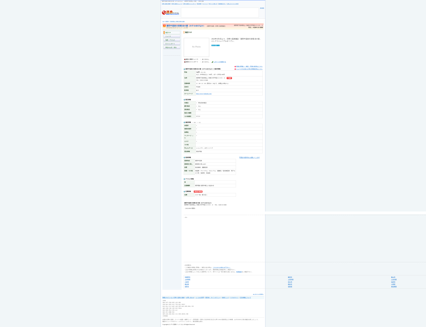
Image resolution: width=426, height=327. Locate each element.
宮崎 (180, 314)
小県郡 (393, 284)
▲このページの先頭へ (258, 294)
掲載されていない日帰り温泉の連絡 (173, 297)
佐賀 (167, 314)
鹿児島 (183, 314)
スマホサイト (234, 297)
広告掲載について (245, 297)
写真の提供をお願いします (249, 157)
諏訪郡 (187, 284)
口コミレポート (170, 44)
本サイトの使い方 (213, 3)
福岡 (164, 314)
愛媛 (170, 312)
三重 (192, 306)
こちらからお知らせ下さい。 (222, 267)
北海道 (164, 300)
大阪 (170, 308)
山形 (176, 302)
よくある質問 (200, 297)
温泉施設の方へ (222, 3)
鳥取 (164, 310)
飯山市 (393, 277)
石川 (170, 306)
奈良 (176, 308)
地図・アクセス (170, 40)
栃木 (167, 304)
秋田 (173, 302)
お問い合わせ (190, 297)
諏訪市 (290, 284)
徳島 (164, 312)
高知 (173, 312)
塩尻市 (393, 282)
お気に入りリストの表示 (233, 3)
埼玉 (173, 304)
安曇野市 (187, 277)
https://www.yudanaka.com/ (204, 93)
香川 (167, 312)
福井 (173, 306)
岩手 (167, 302)
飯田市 (290, 277)
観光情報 (199, 3)
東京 (180, 304)
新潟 (164, 306)
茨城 (164, 304)
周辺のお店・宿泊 (170, 47)
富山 (167, 306)
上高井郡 (291, 279)
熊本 (173, 314)
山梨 (176, 306)
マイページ (205, 3)
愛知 (189, 306)
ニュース (168, 36)
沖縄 (187, 314)
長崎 (170, 314)
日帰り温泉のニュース (176, 3)
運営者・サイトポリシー (213, 297)
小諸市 (187, 282)
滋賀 (164, 308)
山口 (176, 310)
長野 (180, 306)
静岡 (186, 306)
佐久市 (290, 282)
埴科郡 (290, 286)
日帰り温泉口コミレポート (189, 3)
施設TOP (168, 32)
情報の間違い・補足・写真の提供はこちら (249, 66)
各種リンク (225, 297)
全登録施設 (165, 315)
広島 (173, 310)
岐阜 (183, 306)
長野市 (187, 286)
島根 (167, 310)
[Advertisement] (172, 89)
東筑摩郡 (394, 286)
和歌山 (180, 308)
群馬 (170, 304)
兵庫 (173, 308)
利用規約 (239, 272)
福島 (180, 302)
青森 (164, 302)
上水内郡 (394, 279)
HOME (262, 8)
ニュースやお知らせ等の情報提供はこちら (249, 69)
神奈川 (183, 304)
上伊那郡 (187, 279)
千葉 (176, 304)
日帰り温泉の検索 (166, 3)
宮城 (170, 302)
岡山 (170, 310)
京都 (167, 308)
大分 (176, 314)
